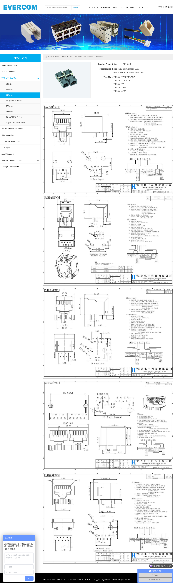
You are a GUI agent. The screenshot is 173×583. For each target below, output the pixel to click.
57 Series (9, 106)
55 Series (9, 90)
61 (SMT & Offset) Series (16, 123)
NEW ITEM (105, 7)
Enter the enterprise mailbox (121, 580)
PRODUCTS (93, 7)
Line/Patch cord (7, 154)
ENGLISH (169, 7)
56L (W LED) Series (13, 101)
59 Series (9, 112)
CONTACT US (142, 7)
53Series (9, 84)
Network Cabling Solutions (11, 160)
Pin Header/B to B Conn (10, 141)
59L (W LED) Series (13, 117)
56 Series (9, 95)
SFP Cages (5, 148)
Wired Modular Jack (9, 65)
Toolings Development (10, 167)
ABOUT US (117, 7)
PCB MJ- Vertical (8, 72)
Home (56, 57)
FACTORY (130, 7)
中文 (160, 7)
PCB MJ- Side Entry (9, 78)
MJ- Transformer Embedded (12, 129)
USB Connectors (7, 135)
